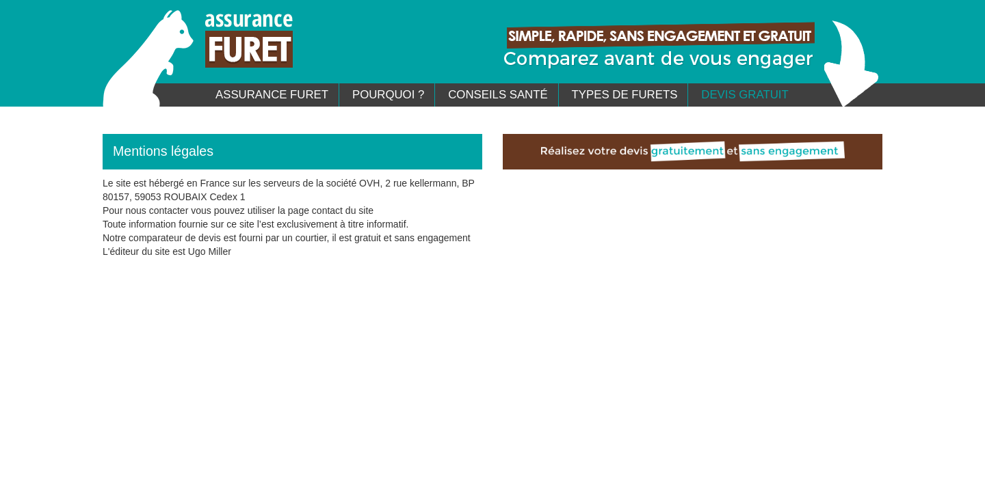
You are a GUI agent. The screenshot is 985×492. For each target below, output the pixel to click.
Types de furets (625, 94)
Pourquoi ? (388, 94)
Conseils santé (497, 94)
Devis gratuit (744, 94)
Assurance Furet (271, 94)
